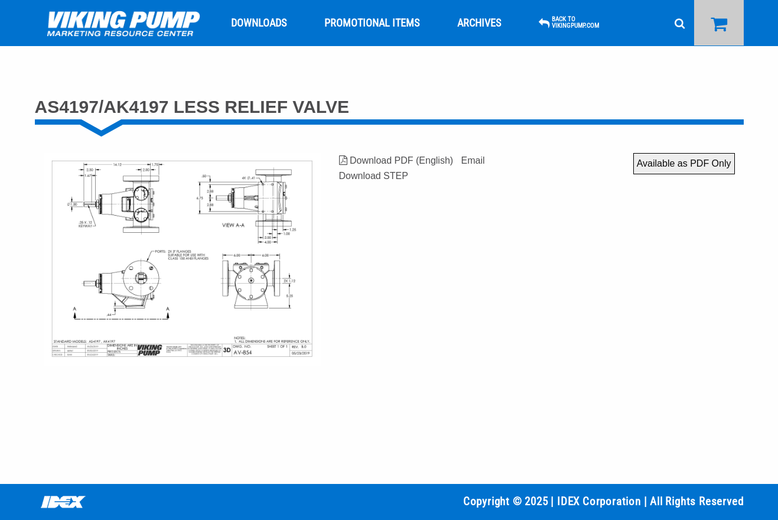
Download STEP (373, 176)
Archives (479, 23)
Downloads (259, 23)
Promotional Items (371, 23)
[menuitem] (123, 23)
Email (472, 160)
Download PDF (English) (396, 160)
